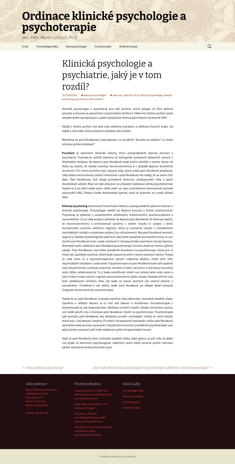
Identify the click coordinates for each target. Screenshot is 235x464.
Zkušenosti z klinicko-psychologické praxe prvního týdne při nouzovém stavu (90, 417)
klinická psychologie (152, 95)
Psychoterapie (103, 46)
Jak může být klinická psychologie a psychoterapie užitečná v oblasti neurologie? (152, 367)
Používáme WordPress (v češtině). (117, 456)
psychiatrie (81, 99)
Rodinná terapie (128, 46)
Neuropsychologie (76, 46)
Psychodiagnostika (47, 46)
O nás (25, 46)
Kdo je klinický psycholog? (43, 367)
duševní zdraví (131, 95)
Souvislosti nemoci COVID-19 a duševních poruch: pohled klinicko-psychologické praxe (93, 394)
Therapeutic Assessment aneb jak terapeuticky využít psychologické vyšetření (93, 430)
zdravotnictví (95, 99)
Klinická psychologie (95, 95)
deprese (117, 95)
